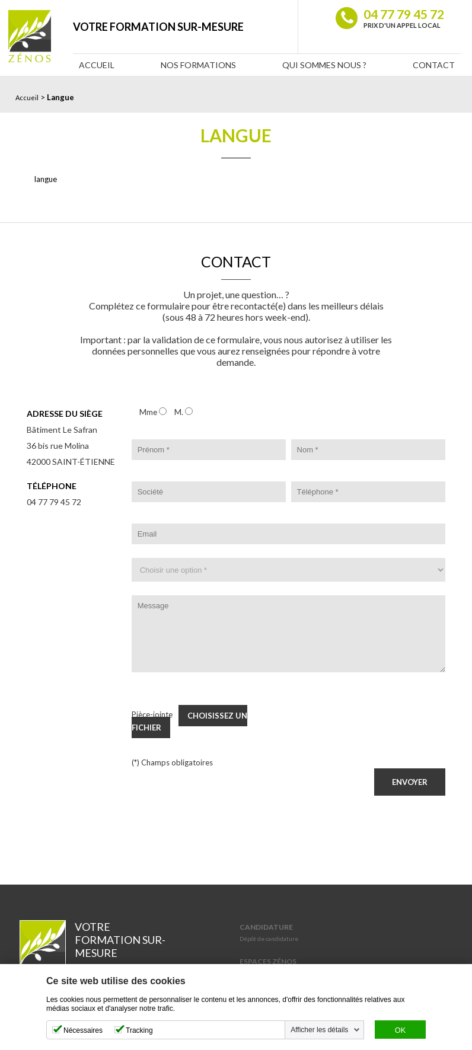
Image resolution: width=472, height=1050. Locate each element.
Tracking (139, 1030)
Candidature (266, 927)
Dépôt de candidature (269, 938)
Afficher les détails (319, 1030)
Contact (434, 65)
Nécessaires (83, 1030)
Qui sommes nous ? (324, 65)
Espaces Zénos (268, 961)
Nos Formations (198, 65)
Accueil (96, 65)
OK (400, 1030)
